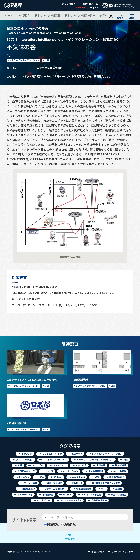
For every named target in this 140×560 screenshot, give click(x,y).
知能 (46, 60)
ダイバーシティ (25, 495)
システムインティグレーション (24, 60)
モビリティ (77, 454)
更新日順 (69, 524)
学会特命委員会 (118, 495)
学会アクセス (98, 552)
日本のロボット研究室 (47, 15)
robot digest (78, 477)
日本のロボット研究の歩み (80, 15)
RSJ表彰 (67, 495)
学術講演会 (48, 495)
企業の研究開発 (96, 471)
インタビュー (43, 500)
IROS (41, 477)
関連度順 (51, 524)
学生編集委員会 (84, 489)
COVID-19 (77, 483)
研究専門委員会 (116, 477)
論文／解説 (120, 465)
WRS (97, 477)
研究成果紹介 (28, 489)
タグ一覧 (105, 15)
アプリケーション (24, 460)
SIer (103, 489)
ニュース (49, 471)
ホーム (8, 15)
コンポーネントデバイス (55, 460)
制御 (126, 460)
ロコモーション (70, 471)
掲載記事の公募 (90, 4)
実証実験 (100, 465)
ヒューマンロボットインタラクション (95, 460)
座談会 (119, 489)
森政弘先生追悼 (99, 500)
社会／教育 (81, 465)
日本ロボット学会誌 (91, 495)
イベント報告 (119, 471)
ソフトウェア (59, 465)
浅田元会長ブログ (26, 471)
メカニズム (37, 465)
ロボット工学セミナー (55, 489)
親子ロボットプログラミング (106, 483)
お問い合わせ (68, 4)
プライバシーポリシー (122, 552)
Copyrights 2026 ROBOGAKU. (30, 552)
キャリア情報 (30, 483)
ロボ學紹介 (24, 15)
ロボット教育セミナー (71, 500)
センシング (27, 454)
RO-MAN (58, 477)
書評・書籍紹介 (54, 483)
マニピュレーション (52, 454)
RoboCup (24, 477)
